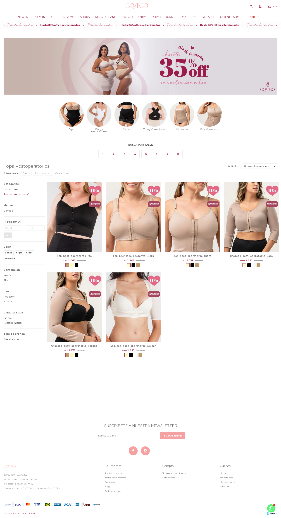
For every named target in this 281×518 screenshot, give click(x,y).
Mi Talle (208, 17)
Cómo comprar (170, 477)
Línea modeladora (75, 17)
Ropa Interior (44, 17)
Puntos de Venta (113, 473)
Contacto (110, 482)
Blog (107, 486)
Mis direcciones (227, 482)
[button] (251, 6)
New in (23, 17)
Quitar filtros (61, 173)
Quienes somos (231, 17)
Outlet (254, 17)
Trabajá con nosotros (115, 477)
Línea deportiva (134, 17)
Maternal (189, 17)
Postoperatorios (42, 173)
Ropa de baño (105, 17)
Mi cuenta (225, 473)
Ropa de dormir (164, 17)
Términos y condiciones (174, 473)
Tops (25, 173)
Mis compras (226, 477)
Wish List (224, 486)
